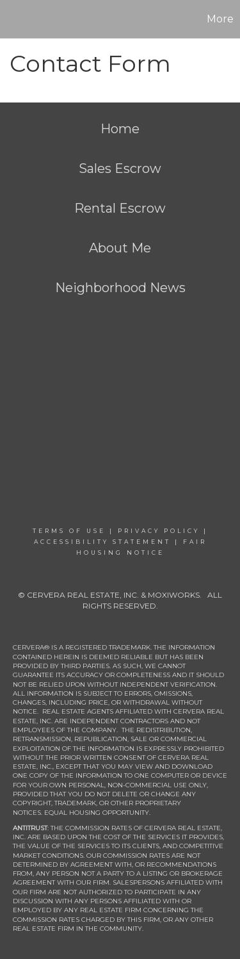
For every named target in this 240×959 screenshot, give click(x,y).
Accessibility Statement (102, 541)
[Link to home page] (11, 19)
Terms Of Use (69, 530)
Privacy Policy (159, 530)
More (220, 19)
